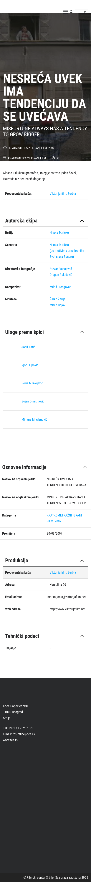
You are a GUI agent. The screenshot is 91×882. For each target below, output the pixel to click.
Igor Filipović (29, 365)
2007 (51, 148)
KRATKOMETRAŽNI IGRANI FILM (28, 148)
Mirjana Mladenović (34, 419)
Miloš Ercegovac (60, 287)
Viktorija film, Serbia (63, 194)
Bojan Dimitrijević (32, 401)
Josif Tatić (28, 347)
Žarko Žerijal (58, 299)
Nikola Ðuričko (59, 232)
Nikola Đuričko (59, 245)
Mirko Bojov (57, 305)
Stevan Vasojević (61, 269)
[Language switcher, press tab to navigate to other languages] (81, 12)
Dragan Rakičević (61, 275)
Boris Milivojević (32, 383)
